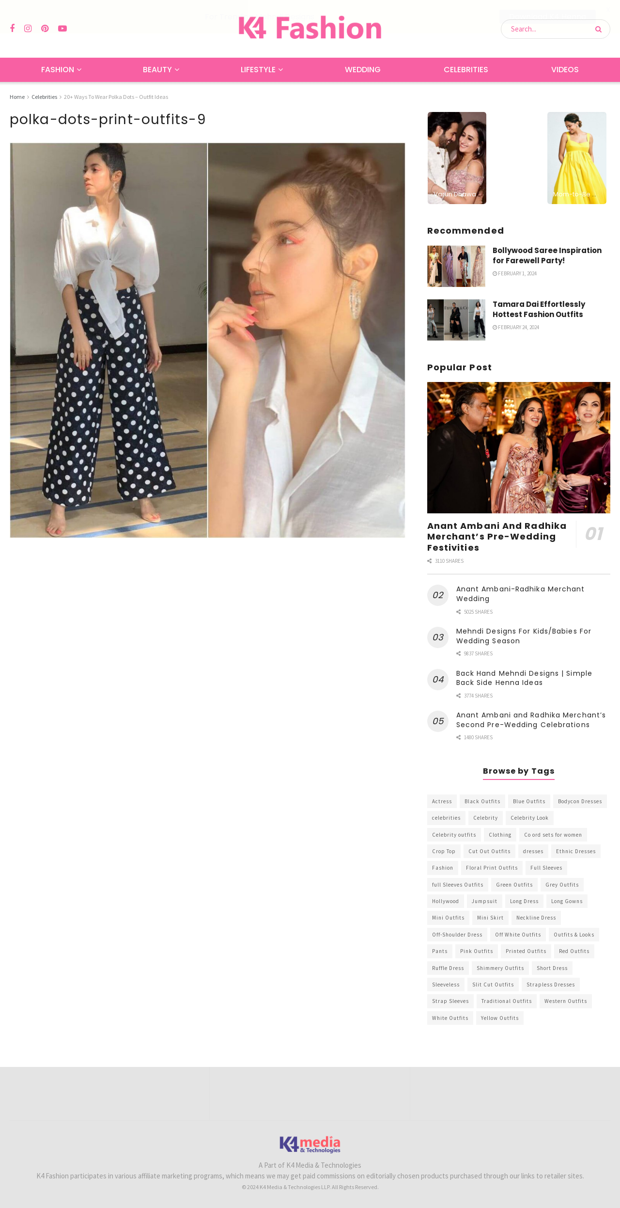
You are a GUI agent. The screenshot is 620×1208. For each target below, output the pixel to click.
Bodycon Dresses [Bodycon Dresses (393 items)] (580, 801)
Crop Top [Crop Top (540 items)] (444, 851)
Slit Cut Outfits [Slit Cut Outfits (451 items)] (493, 984)
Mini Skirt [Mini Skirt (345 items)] (490, 917)
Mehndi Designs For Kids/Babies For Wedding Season (523, 636)
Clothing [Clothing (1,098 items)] (500, 834)
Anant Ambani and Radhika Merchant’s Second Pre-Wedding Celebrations (531, 720)
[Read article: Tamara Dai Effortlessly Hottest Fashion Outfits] (456, 320)
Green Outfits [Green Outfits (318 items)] (514, 884)
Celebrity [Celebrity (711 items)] (485, 817)
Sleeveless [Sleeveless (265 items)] (446, 984)
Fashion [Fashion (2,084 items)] (442, 867)
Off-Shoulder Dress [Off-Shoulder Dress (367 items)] (457, 934)
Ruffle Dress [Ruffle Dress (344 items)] (448, 968)
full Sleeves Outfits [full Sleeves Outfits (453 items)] (457, 884)
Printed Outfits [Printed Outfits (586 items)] (526, 951)
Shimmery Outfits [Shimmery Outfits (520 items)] (500, 968)
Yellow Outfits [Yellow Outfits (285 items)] (500, 1018)
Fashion (57, 69)
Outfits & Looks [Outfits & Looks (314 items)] (574, 934)
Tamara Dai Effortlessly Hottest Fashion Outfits (539, 309)
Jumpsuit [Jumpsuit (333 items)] (484, 901)
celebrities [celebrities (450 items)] (446, 817)
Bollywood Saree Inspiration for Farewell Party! (547, 255)
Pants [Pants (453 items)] (440, 951)
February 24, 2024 (516, 327)
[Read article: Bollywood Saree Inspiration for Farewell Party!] (456, 266)
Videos (565, 69)
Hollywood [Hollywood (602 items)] (445, 901)
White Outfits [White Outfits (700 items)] (450, 1018)
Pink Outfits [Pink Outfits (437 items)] (476, 951)
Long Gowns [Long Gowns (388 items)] (567, 901)
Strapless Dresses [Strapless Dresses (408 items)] (551, 984)
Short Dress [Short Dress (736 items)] (552, 968)
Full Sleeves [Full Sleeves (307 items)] (546, 867)
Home (17, 96)
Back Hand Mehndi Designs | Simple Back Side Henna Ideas (524, 678)
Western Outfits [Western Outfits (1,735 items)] (565, 1001)
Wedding (363, 69)
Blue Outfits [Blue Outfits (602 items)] (529, 801)
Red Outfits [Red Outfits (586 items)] (574, 951)
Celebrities (466, 69)
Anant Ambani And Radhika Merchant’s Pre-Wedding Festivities (497, 536)
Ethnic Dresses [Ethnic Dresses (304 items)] (576, 851)
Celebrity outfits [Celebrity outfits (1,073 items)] (454, 834)
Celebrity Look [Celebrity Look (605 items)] (530, 817)
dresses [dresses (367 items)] (533, 851)
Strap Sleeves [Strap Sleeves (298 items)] (450, 1001)
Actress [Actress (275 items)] (442, 801)
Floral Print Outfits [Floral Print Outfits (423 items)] (492, 867)
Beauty (157, 69)
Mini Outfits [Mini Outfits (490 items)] (448, 917)
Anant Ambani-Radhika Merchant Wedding (520, 594)
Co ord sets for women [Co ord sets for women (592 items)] (553, 834)
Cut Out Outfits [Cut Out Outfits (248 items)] (489, 851)
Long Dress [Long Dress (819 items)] (524, 901)
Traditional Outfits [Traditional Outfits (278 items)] (506, 1001)
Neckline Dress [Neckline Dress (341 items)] (536, 917)
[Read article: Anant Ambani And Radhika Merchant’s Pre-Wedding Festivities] (518, 447)
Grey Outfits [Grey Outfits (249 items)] (562, 884)
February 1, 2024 (515, 273)
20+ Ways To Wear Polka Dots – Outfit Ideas (116, 96)
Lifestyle (258, 69)
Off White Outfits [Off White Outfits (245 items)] (518, 934)
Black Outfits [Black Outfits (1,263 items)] (482, 801)
